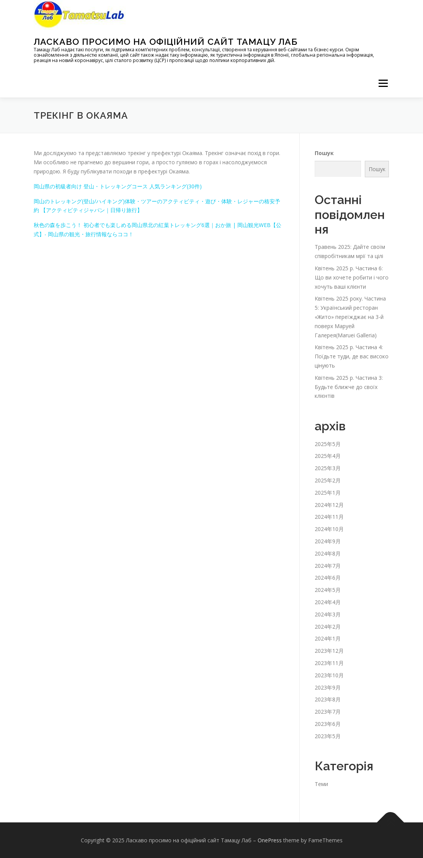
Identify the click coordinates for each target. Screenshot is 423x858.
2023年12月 (329, 650)
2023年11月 (329, 663)
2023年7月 (328, 711)
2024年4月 (328, 602)
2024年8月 (328, 553)
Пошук (324, 153)
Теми (321, 784)
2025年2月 (328, 480)
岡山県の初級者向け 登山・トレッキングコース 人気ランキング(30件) (118, 186)
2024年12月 (329, 504)
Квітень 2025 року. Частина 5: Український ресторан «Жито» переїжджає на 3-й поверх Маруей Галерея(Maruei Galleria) (350, 316)
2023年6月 (328, 723)
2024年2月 (328, 626)
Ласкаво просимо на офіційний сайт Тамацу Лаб (165, 41)
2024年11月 (329, 516)
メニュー (383, 83)
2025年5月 (328, 444)
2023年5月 (328, 736)
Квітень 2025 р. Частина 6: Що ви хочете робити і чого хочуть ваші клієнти (352, 277)
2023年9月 (328, 687)
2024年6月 (328, 577)
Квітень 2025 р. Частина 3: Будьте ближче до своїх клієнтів (349, 387)
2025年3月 (328, 468)
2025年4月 (328, 455)
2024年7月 (328, 565)
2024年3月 (328, 614)
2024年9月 (328, 541)
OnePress (270, 840)
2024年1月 (328, 638)
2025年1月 (328, 492)
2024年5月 (328, 589)
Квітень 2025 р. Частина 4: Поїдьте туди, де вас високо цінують (352, 356)
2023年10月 (329, 675)
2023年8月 (328, 699)
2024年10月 (329, 529)
